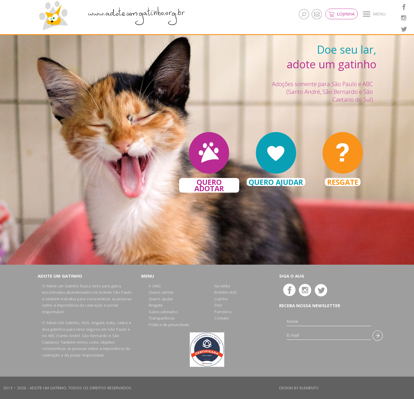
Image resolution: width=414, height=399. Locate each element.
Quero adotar (161, 292)
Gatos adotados (163, 311)
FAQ (218, 305)
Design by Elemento (299, 387)
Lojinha (341, 14)
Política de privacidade (169, 324)
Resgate (156, 305)
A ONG (155, 285)
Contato (221, 318)
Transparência (161, 318)
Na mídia (222, 285)
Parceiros (222, 311)
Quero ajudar (161, 298)
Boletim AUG (225, 292)
